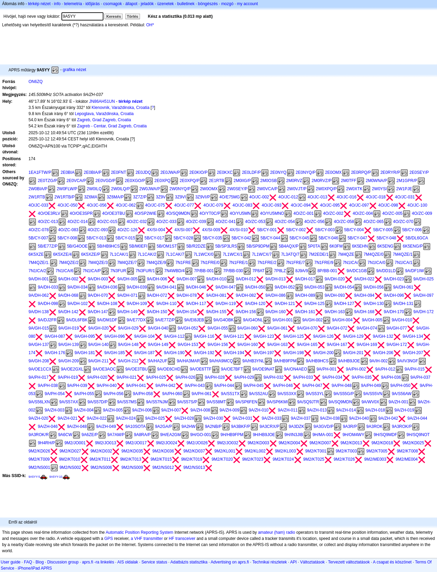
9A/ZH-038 (330, 418)
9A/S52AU (258, 393)
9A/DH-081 (216, 295)
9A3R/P (350, 426)
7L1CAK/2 (147, 254)
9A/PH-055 (84, 393)
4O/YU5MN (240, 213)
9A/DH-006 (157, 279)
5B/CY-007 (38, 238)
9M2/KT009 (39, 459)
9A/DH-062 (38, 295)
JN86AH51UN (102, 101)
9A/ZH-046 (48, 426)
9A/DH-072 (157, 295)
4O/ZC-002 (333, 213)
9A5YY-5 (34, 476)
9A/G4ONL (253, 320)
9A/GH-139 (68, 344)
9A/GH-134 (413, 336)
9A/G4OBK (223, 320)
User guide (10, 562)
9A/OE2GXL (72, 369)
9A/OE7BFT (232, 369)
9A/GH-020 (98, 328)
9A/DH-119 (225, 303)
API (293, 562)
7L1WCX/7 (262, 254)
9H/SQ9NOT (418, 434)
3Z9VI (180, 197)
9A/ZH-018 (375, 410)
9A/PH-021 (127, 377)
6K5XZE (36, 254)
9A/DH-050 (255, 287)
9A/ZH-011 (288, 410)
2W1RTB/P (64, 197)
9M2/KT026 (344, 459)
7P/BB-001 (204, 270)
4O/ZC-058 (344, 221)
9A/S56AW (401, 393)
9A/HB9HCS (317, 361)
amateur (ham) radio (276, 532)
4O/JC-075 (155, 205)
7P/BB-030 (233, 270)
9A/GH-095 (84, 336)
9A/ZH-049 (106, 426)
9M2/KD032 (101, 451)
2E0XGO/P (135, 180)
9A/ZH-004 (84, 410)
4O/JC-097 (359, 205)
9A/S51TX (230, 393)
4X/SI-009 (211, 229)
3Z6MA (90, 197)
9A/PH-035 (362, 377)
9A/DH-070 (98, 295)
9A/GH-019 (68, 328)
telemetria (73, 3)
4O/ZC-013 (48, 221)
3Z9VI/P (202, 197)
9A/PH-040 (107, 385)
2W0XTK (354, 188)
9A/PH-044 (224, 385)
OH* (150, 25)
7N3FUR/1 (145, 270)
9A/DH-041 (166, 287)
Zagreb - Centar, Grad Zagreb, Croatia (112, 126)
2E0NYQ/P (306, 172)
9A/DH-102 (78, 303)
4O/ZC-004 (363, 213)
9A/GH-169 (367, 344)
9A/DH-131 (403, 303)
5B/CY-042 (241, 238)
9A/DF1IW (414, 270)
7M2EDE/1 (318, 254)
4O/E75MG (230, 197)
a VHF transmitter (147, 538)
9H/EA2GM (170, 434)
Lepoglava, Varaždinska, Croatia (104, 113)
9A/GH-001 (282, 320)
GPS (108, 538)
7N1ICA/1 (403, 262)
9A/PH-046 (283, 385)
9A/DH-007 (187, 279)
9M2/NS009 (132, 467)
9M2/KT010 (69, 459)
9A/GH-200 (323, 352)
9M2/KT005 (376, 451)
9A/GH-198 (293, 352)
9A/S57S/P (187, 402)
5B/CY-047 (357, 238)
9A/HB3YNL (253, 361)
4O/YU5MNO (272, 213)
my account (247, 3)
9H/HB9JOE (264, 434)
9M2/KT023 (252, 459)
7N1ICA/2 (37, 270)
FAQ (28, 562)
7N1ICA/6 (64, 270)
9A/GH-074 (367, 328)
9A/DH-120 (255, 303)
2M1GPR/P (406, 180)
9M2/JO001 (75, 443)
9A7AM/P (116, 434)
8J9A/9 (301, 270)
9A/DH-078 (187, 295)
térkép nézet (39, 3)
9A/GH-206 (383, 352)
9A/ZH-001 (398, 402)
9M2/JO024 (166, 443)
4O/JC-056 (97, 205)
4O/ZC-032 (137, 221)
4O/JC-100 (417, 205)
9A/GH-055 (218, 328)
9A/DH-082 (246, 295)
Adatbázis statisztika (189, 562)
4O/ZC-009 (422, 213)
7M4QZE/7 (127, 262)
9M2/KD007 (320, 443)
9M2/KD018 (382, 443)
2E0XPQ (162, 180)
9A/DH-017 (305, 279)
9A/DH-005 (127, 279)
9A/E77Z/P (165, 320)
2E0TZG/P (47, 180)
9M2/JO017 (136, 443)
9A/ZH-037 (301, 418)
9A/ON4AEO (295, 369)
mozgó (227, 3)
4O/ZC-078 (38, 229)
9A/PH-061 (202, 393)
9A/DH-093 (335, 295)
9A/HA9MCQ (221, 361)
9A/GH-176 (55, 352)
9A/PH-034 (332, 377)
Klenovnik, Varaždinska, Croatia (120, 107)
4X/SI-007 (183, 229)
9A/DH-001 (38, 279)
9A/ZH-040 (359, 418)
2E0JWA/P (170, 172)
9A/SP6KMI (277, 402)
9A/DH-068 (68, 295)
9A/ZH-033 (271, 418)
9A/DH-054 (344, 287)
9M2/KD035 (132, 451)
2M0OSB (268, 180)
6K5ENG (385, 246)
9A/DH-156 (246, 311)
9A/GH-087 (55, 336)
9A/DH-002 (68, 279)
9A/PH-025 (156, 377)
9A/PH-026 (185, 377)
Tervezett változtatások (349, 562)
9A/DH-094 (364, 295)
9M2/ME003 (375, 459)
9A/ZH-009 (229, 410)
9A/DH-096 (394, 295)
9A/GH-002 (312, 320)
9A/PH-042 (165, 385)
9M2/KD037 (194, 451)
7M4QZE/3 (98, 262)
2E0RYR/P (390, 172)
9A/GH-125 (293, 336)
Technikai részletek (269, 562)
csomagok (112, 3)
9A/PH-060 (172, 393)
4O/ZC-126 (127, 229)
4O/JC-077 (184, 205)
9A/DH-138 (38, 311)
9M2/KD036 (163, 451)
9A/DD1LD (386, 270)
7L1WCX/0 (203, 254)
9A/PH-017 (38, 377)
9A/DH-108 (107, 303)
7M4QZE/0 (373, 254)
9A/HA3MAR (188, 361)
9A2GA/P (163, 426)
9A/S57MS (127, 402)
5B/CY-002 (296, 229)
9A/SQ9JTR (308, 402)
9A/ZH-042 (388, 418)
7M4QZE (346, 254)
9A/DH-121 (285, 303)
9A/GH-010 (402, 320)
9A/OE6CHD (168, 369)
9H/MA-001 (322, 434)
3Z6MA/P (115, 197)
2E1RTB (216, 180)
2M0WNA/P (376, 180)
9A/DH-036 (107, 287)
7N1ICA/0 (376, 262)
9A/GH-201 (353, 352)
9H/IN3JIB (293, 434)
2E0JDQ (143, 172)
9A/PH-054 (55, 393)
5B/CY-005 (383, 229)
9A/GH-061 (277, 328)
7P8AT (258, 270)
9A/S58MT (216, 402)
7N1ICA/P (92, 270)
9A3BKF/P (240, 426)
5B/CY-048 (386, 238)
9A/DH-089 (305, 295)
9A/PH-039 (77, 385)
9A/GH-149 (158, 344)
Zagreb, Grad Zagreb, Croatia (104, 119)
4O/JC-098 (388, 205)
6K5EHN (360, 246)
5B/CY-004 (354, 229)
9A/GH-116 (204, 336)
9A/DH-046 (196, 287)
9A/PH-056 (113, 393)
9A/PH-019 (68, 377)
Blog (40, 562)
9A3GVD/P (323, 426)
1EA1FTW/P (39, 172)
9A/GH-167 (337, 344)
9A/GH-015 (38, 328)
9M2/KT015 (161, 459)
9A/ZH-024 (126, 418)
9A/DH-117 (196, 303)
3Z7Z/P (139, 197)
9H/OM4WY (353, 434)
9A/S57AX (68, 402)
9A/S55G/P (344, 393)
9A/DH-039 (137, 287)
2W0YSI (379, 188)
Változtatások (312, 562)
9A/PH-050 (400, 385)
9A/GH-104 (144, 336)
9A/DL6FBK (77, 320)
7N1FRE (183, 262)
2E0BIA (67, 172)
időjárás (92, 3)
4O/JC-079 (213, 205)
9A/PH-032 (274, 377)
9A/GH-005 (372, 320)
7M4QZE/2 (69, 262)
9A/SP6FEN (246, 402)
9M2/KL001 (224, 451)
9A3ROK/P (402, 426)
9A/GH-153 (188, 344)
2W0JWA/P (149, 188)
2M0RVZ (294, 180)
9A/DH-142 (68, 311)
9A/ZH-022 (97, 418)
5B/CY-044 (270, 238)
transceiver (185, 538)
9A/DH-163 (335, 311)
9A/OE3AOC (104, 369)
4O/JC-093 (271, 205)
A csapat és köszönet (392, 562)
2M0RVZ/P (322, 180)
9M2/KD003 (258, 443)
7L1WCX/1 (232, 254)
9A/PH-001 (326, 369)
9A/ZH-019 (404, 410)
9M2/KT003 (346, 451)
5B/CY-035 (212, 238)
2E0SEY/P (419, 172)
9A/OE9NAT (263, 369)
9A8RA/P (142, 434)
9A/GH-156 (218, 344)
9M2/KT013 (130, 459)
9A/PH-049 (371, 385)
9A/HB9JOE (349, 361)
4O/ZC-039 (196, 221)
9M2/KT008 (407, 451)
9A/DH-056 (374, 287)
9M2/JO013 (105, 443)
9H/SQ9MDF (385, 434)
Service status (154, 562)
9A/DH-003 (98, 279)
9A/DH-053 (314, 287)
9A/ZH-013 (317, 410)
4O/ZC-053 (255, 221)
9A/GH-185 (114, 352)
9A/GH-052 (188, 328)
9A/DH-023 (394, 279)
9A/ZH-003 (55, 410)
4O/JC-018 (375, 197)
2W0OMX (209, 188)
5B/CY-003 (325, 229)
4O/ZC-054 (284, 221)
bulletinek (186, 3)
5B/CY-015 (125, 238)
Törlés (132, 16)
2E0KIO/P (198, 172)
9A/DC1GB (357, 270)
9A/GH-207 (413, 352)
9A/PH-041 (136, 385)
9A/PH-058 (143, 393)
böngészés (208, 3)
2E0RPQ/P (361, 172)
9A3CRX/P (269, 426)
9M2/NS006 (101, 467)
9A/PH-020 (97, 377)
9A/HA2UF (157, 361)
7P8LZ (280, 270)
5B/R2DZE (196, 246)
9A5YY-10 (56, 476)
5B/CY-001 (267, 229)
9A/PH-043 (195, 385)
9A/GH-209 (68, 361)
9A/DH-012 (246, 279)
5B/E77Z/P (48, 246)
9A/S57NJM (157, 402)
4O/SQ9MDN (178, 213)
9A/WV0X (370, 402)
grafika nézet (74, 69)
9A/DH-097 (423, 295)
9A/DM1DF (107, 320)
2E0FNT (118, 172)
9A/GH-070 (307, 328)
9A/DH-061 (403, 287)
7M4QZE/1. (38, 262)
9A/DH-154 (187, 311)
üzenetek (165, 3)
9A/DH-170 (394, 311)
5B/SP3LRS (226, 246)
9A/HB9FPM (285, 361)
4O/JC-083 (242, 205)
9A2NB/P (213, 426)
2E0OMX (333, 172)
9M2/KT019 (191, 459)
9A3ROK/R (38, 434)
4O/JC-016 (346, 197)
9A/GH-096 (114, 336)
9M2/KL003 (285, 451)
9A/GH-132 (383, 336)
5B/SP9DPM (257, 246)
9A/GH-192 (204, 352)
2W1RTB (36, 197)
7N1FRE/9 (324, 262)
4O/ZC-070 (403, 221)
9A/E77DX (136, 320)
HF (171, 538)
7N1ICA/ (350, 262)
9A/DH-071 (127, 295)
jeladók (147, 3)
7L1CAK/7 (175, 254)
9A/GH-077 (396, 328)
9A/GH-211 (98, 361)
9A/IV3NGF (407, 361)
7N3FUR (118, 270)
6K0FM (336, 246)
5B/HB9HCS (108, 246)
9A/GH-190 (174, 352)
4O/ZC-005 (392, 213)
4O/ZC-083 (68, 229)
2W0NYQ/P (180, 188)
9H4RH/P (46, 443)
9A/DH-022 (364, 279)
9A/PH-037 (420, 377)
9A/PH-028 (215, 377)
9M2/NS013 (194, 467)
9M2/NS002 (70, 467)
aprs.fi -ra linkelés (98, 562)
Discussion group (63, 562)
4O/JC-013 (317, 197)
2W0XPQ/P (326, 188)
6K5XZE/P (90, 254)
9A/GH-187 (144, 352)
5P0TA (314, 246)
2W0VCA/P (267, 188)
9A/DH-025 (423, 279)
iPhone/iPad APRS (35, 568)
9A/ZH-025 (155, 418)
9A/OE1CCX (39, 369)
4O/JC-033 (38, 205)
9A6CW (65, 434)
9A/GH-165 (307, 344)
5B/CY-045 (299, 238)
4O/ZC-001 (304, 213)
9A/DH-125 (314, 303)
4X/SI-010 (238, 229)
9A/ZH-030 (213, 418)
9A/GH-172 (396, 344)
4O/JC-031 (405, 197)
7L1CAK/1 (119, 254)
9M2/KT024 (283, 459)
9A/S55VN (372, 393)
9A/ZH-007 (171, 410)
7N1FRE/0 (210, 262)
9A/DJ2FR (47, 320)
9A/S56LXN (39, 402)
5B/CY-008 (67, 238)
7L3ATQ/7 (290, 254)
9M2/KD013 (351, 443)
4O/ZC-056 (314, 221)
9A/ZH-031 (242, 418)
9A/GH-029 (128, 328)
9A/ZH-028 (184, 418)
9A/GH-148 (128, 344)
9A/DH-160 (275, 311)
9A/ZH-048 (77, 426)
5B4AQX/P (288, 246)
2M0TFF (348, 180)
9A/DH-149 (127, 311)
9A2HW (188, 426)
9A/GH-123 (263, 336)
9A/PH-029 (244, 377)
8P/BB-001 (327, 270)
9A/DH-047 (225, 287)
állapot (131, 3)
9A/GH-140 (98, 344)
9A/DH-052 (285, 287)
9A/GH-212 (128, 361)
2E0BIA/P (93, 172)
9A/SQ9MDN (340, 402)
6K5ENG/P (413, 246)
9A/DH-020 (335, 279)
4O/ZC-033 (166, 221)
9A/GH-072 (337, 328)
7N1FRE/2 (267, 262)
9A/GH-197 (263, 352)
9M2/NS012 (163, 467)
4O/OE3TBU (113, 213)
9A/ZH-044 (417, 418)
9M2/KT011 (100, 459)
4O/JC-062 (126, 205)
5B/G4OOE (77, 246)
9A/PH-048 (342, 385)
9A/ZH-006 (142, 410)
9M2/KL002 (255, 451)
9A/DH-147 (98, 311)
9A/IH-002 (378, 361)
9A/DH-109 (137, 303)
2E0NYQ (278, 172)
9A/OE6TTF (201, 369)
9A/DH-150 (157, 311)
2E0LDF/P (251, 172)
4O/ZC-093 (98, 229)
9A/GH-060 (247, 328)
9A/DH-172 (423, 311)
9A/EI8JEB (194, 320)
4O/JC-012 (288, 197)
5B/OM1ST (167, 246)
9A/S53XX (287, 393)
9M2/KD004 (289, 443)
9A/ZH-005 (113, 410)
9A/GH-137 (38, 344)
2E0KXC (224, 172)
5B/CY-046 (328, 238)
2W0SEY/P (237, 188)
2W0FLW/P (67, 188)
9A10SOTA (135, 426)
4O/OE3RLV (49, 213)
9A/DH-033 (48, 287)
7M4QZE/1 (402, 254)
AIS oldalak (127, 562)
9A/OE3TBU (136, 369)
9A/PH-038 (48, 385)
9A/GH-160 (247, 344)
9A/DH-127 (344, 303)
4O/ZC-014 (78, 221)
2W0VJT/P (296, 188)
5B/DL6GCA (417, 238)
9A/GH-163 (277, 344)
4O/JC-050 (67, 205)
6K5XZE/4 (62, 254)
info (57, 3)
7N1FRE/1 (238, 262)
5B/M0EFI (138, 246)
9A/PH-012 (385, 369)
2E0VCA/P (76, 180)
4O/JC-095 (330, 205)
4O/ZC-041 (225, 221)
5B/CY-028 (183, 238)
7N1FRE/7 (295, 262)
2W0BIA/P (37, 188)
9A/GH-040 (158, 328)
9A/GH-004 (342, 320)
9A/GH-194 (234, 352)
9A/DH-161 (305, 311)
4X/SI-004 (156, 229)
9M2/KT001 (315, 451)
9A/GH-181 (84, 352)
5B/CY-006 (412, 229)
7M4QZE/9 (156, 262)
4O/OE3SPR (81, 213)
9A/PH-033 (303, 377)
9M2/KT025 (313, 459)
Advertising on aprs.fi (230, 562)
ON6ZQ (35, 81)
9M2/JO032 (227, 443)
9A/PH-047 (312, 385)
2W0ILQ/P (120, 188)
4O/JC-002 (259, 197)
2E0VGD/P (106, 180)
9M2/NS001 (39, 467)
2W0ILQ (94, 188)
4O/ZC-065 (374, 221)
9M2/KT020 (222, 459)
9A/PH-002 (356, 369)
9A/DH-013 (275, 279)
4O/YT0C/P (209, 213)
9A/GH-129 (353, 336)
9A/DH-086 (275, 295)
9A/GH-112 (174, 336)
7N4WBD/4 (174, 270)
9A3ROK (374, 426)
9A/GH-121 (234, 336)
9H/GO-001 (200, 434)
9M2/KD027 (70, 451)
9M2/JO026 (197, 443)
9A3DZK (296, 426)
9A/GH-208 (38, 361)
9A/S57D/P (97, 402)
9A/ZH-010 (258, 410)
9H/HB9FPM (232, 434)
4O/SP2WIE (146, 213)
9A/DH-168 (364, 311)
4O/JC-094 (301, 205)
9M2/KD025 (413, 443)
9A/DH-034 (78, 287)
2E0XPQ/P (189, 180)
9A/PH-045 (253, 385)
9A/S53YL (315, 393)
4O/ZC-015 (107, 221)
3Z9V (161, 197)
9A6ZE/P (90, 434)
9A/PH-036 (391, 377)
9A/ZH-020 (38, 418)
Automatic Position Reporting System (139, 532)
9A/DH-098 (48, 303)
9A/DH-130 (374, 303)
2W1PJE (404, 188)
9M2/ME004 (407, 459)
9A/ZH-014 (346, 410)
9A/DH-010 (216, 279)
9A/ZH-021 (67, 418)
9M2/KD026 (39, 451)
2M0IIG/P (242, 180)
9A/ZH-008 (200, 410)
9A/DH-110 (166, 303)
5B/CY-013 (96, 238)
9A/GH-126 (323, 336)
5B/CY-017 (154, 238)
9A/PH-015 (415, 369)
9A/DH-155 (216, 311)
